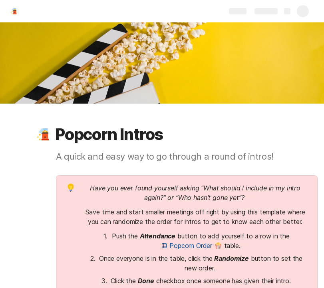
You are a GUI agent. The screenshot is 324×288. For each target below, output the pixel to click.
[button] (43, 134)
